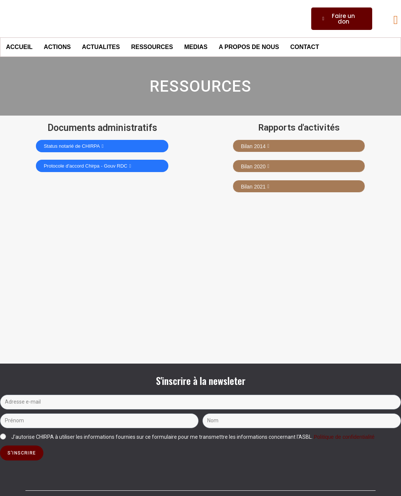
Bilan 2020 (255, 166)
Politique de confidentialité (344, 437)
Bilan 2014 (255, 146)
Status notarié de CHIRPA (74, 146)
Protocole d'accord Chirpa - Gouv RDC (87, 166)
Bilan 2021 (255, 187)
